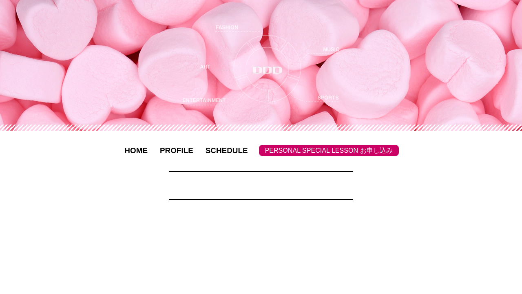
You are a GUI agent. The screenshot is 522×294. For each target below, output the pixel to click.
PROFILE (176, 150)
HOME (136, 150)
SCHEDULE (227, 150)
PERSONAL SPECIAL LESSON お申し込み (329, 150)
